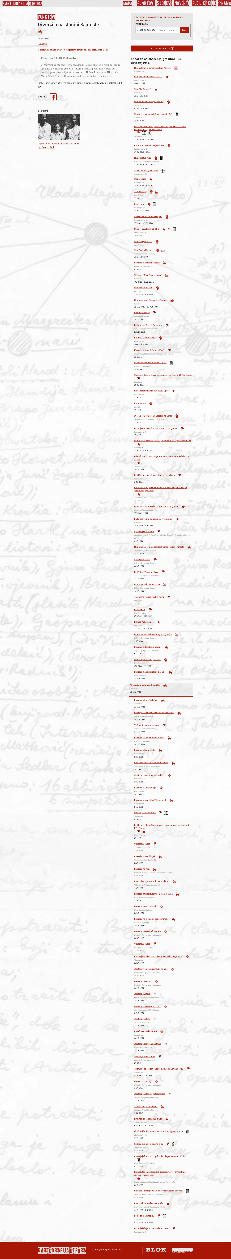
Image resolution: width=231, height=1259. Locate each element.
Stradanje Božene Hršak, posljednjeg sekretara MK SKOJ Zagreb (163, 375)
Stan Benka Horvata (143, 250)
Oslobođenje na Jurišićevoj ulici (148, 1144)
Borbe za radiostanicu (144, 1215)
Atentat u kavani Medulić (145, 906)
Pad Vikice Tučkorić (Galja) (146, 572)
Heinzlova (42, 43)
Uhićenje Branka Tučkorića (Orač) (149, 350)
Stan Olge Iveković (142, 89)
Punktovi (146, 3)
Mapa (127, 3)
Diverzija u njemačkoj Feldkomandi (150, 800)
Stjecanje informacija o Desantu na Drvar (153, 415)
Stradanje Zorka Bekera (145, 812)
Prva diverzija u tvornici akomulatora (151, 762)
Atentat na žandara (143, 981)
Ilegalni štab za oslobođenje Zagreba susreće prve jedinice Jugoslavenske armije (160, 1173)
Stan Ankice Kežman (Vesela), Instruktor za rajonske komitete (162, 440)
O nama (224, 3)
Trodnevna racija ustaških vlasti (149, 597)
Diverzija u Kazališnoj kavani (147, 647)
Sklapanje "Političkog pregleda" (148, 275)
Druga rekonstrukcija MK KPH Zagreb (151, 390)
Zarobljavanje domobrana (146, 1106)
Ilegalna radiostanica (144, 621)
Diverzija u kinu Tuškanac (146, 700)
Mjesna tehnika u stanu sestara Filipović (152, 68)
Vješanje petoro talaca (144, 531)
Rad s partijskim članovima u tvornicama (153, 519)
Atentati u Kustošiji (143, 1081)
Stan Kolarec (140, 179)
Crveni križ (139, 204)
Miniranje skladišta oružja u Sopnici (150, 300)
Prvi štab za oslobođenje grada (148, 1118)
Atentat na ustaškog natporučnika (149, 1094)
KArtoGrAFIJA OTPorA (22, 3)
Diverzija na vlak (142, 869)
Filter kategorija (162, 48)
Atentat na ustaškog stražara (147, 1006)
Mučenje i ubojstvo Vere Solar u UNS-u (151, 1228)
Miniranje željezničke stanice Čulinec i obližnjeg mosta (159, 547)
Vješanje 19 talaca (142, 559)
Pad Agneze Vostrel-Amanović (148, 325)
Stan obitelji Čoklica (143, 241)
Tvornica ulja (140, 191)
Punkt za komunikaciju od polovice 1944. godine (156, 506)
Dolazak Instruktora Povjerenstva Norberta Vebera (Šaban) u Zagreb (161, 458)
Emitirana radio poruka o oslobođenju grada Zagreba (158, 1190)
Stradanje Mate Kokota (144, 1056)
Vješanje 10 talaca (142, 843)
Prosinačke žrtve (142, 312)
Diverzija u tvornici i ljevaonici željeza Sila (153, 893)
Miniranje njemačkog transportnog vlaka (153, 634)
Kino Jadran (140, 403)
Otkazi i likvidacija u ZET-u (146, 229)
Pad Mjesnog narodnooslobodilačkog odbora (154, 475)
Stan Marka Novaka (143, 287)
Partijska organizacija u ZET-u (148, 76)
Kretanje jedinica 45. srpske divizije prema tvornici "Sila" (160, 1156)
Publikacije (204, 3)
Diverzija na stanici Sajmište (145, 685)
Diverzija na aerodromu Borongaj (149, 737)
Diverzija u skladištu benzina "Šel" (149, 672)
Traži (185, 30)
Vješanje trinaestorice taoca (146, 725)
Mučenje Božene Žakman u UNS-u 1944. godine (155, 428)
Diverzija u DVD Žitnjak (144, 856)
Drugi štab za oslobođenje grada (148, 1203)
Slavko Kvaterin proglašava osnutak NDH (153, 114)
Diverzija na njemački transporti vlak (151, 919)
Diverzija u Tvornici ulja (145, 787)
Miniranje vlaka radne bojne (147, 584)
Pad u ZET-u (139, 609)
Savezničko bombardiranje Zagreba (150, 362)
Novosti (181, 3)
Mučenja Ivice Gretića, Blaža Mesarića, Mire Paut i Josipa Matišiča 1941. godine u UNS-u (160, 128)
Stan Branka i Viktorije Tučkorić (148, 101)
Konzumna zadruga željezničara (149, 145)
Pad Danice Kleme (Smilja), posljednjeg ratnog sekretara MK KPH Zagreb (161, 826)
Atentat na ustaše (142, 993)
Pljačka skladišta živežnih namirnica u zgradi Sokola (158, 1131)
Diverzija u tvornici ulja (144, 750)
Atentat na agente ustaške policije (149, 775)
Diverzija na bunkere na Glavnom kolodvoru (154, 712)
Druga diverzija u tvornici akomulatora (152, 881)
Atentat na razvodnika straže (147, 931)
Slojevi (164, 3)
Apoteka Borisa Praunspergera (148, 216)
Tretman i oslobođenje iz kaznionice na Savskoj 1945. (159, 1068)
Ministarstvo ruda (142, 157)
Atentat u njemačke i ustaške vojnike (150, 969)
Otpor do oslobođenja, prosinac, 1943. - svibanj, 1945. (59, 145)
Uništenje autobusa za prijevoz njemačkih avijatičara (158, 956)
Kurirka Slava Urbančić (144, 337)
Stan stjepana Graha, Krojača (147, 659)
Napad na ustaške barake (145, 1031)
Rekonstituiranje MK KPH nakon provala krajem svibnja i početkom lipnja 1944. (160, 489)
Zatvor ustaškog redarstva (146, 170)
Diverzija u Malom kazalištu (147, 262)
